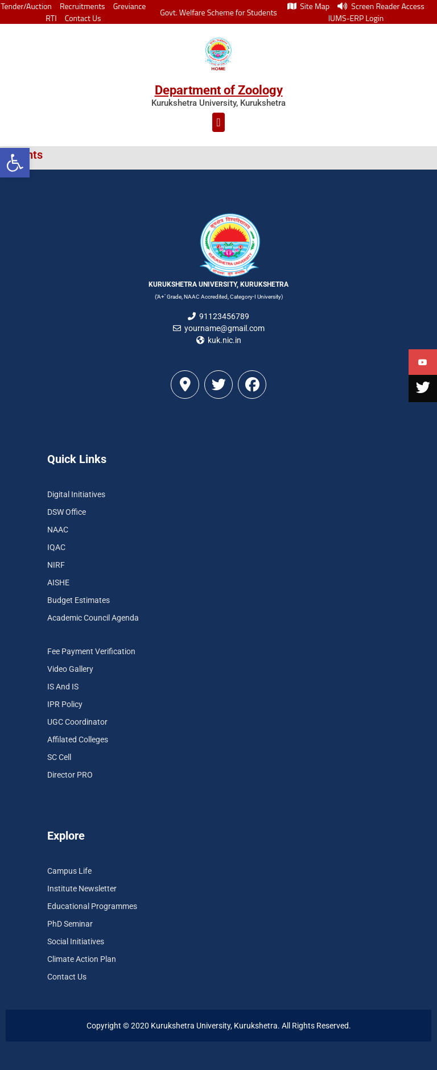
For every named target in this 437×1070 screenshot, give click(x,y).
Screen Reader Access (380, 6)
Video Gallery (70, 669)
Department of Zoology (219, 90)
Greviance (129, 6)
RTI (51, 18)
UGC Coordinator (77, 721)
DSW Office (66, 512)
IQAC (56, 547)
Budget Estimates (78, 600)
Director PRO (70, 774)
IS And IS (63, 686)
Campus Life (69, 870)
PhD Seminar (70, 923)
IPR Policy (65, 704)
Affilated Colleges (77, 739)
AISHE (58, 582)
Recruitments (82, 6)
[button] (15, 162)
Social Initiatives (75, 941)
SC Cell (59, 757)
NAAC (57, 529)
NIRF (56, 564)
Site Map (308, 6)
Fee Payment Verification (91, 651)
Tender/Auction (26, 6)
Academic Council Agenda (93, 617)
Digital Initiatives (76, 494)
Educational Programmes (92, 906)
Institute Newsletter (82, 888)
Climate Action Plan (81, 959)
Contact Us (83, 18)
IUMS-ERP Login (356, 18)
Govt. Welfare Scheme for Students (218, 12)
